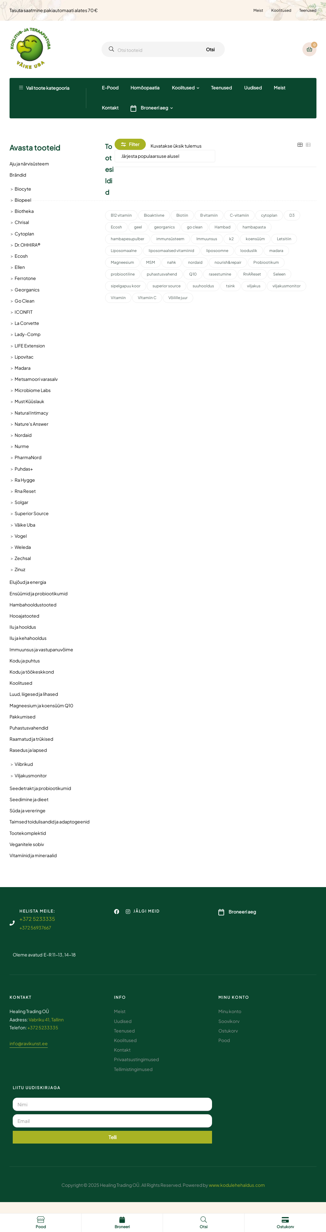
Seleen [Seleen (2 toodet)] (279, 274)
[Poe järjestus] (165, 156)
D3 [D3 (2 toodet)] (291, 215)
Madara (23, 368)
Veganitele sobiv (27, 844)
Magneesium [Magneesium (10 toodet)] (122, 262)
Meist (258, 10)
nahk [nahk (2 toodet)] (171, 262)
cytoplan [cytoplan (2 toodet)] (269, 215)
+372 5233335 (37, 918)
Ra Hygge (25, 480)
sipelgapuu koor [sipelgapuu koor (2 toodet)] (125, 286)
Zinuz (20, 569)
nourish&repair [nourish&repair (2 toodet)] (228, 262)
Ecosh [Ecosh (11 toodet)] (116, 227)
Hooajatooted (24, 616)
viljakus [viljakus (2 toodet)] (253, 286)
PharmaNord (28, 457)
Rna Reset (25, 491)
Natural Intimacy (31, 413)
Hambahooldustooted (33, 604)
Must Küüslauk (29, 401)
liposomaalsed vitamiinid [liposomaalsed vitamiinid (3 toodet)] (171, 250)
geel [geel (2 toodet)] (138, 227)
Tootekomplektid (28, 833)
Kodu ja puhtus (25, 660)
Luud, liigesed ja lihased (34, 694)
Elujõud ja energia (28, 582)
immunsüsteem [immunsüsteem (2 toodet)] (170, 238)
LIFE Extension (30, 345)
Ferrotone (25, 278)
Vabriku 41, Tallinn (46, 1019)
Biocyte (23, 189)
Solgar (21, 502)
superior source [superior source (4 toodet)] (166, 286)
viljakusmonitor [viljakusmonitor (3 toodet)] (287, 286)
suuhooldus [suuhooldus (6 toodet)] (203, 286)
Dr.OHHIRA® (27, 245)
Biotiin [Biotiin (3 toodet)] (182, 215)
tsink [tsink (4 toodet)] (230, 286)
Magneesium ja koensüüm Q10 (41, 705)
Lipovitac (24, 357)
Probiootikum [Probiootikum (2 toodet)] (266, 262)
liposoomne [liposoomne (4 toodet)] (217, 250)
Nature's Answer (31, 424)
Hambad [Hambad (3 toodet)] (222, 227)
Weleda (23, 547)
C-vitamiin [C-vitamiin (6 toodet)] (239, 215)
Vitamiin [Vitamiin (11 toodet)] (118, 297)
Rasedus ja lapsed (28, 750)
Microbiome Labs (33, 390)
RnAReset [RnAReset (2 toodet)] (252, 274)
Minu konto (233, 997)
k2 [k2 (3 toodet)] (231, 238)
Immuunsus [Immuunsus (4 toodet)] (206, 238)
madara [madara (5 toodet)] (276, 250)
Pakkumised (22, 716)
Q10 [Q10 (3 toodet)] (193, 274)
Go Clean (24, 301)
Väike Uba (25, 525)
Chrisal (22, 222)
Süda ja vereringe (28, 810)
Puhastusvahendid (29, 728)
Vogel (21, 536)
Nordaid (23, 435)
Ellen (20, 267)
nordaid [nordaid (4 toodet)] (195, 262)
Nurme (22, 446)
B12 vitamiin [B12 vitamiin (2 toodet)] (121, 215)
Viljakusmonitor (31, 775)
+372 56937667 (35, 927)
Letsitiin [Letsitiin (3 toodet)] (284, 238)
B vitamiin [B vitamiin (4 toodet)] (209, 215)
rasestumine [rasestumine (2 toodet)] (220, 274)
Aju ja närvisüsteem (29, 163)
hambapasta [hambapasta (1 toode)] (254, 227)
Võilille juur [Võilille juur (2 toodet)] (178, 297)
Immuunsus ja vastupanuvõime (41, 649)
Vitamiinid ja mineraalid (33, 855)
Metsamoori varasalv (36, 379)
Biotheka (24, 211)
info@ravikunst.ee (29, 1043)
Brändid (18, 175)
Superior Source (32, 513)
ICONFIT (23, 312)
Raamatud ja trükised (31, 739)
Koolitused (281, 10)
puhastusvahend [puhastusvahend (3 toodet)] (162, 274)
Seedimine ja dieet (29, 799)
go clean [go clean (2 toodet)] (194, 227)
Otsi (210, 49)
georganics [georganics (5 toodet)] (164, 227)
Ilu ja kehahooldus (28, 638)
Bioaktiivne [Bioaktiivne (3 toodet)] (154, 215)
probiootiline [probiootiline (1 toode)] (123, 274)
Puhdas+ (24, 469)
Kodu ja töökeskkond (32, 672)
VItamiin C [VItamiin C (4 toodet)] (147, 297)
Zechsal (23, 558)
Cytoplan (24, 233)
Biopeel (23, 200)
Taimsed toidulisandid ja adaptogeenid (49, 821)
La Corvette (27, 323)
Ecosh (21, 256)
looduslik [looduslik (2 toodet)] (248, 250)
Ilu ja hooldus (23, 627)
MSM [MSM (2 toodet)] (150, 262)
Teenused (307, 10)
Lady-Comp (27, 334)
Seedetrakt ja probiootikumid (40, 788)
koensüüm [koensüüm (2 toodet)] (255, 238)
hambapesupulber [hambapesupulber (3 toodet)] (127, 238)
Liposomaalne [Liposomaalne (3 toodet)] (124, 250)
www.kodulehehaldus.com (237, 1185)
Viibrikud (24, 764)
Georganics (27, 289)
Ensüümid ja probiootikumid (38, 593)
